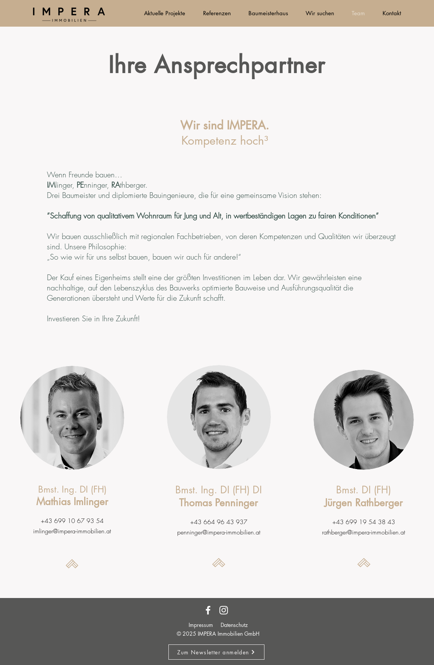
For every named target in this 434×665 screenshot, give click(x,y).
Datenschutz (234, 624)
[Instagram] (223, 610)
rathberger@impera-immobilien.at (363, 532)
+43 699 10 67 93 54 (72, 521)
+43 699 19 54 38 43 (363, 522)
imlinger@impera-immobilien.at (72, 531)
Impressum (201, 624)
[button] (216, 652)
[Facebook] (208, 610)
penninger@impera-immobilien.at (218, 532)
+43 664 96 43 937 (218, 522)
